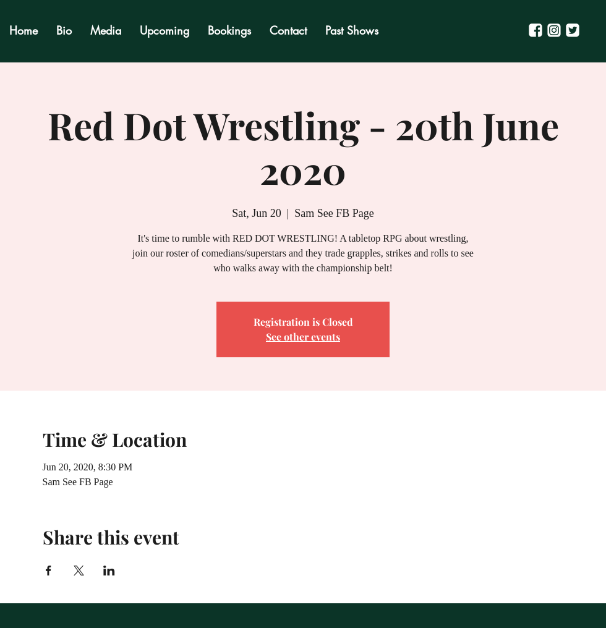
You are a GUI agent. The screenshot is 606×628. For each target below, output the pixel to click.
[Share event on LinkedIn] (109, 570)
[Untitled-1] (554, 30)
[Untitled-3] (572, 30)
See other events (303, 336)
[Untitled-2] (535, 30)
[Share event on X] (79, 570)
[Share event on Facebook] (48, 570)
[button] (352, 30)
